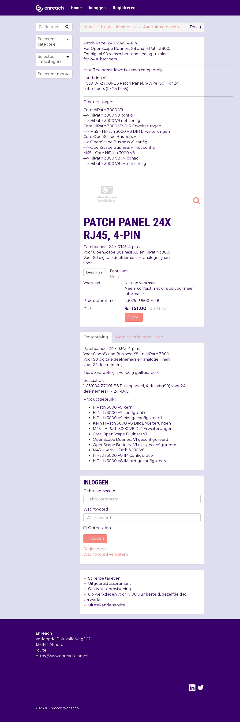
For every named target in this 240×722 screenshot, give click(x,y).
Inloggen (97, 8)
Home (76, 8)
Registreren (124, 8)
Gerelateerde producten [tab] (139, 337)
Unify (115, 276)
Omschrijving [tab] (95, 337)
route (41, 650)
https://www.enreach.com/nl (62, 656)
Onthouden (97, 528)
